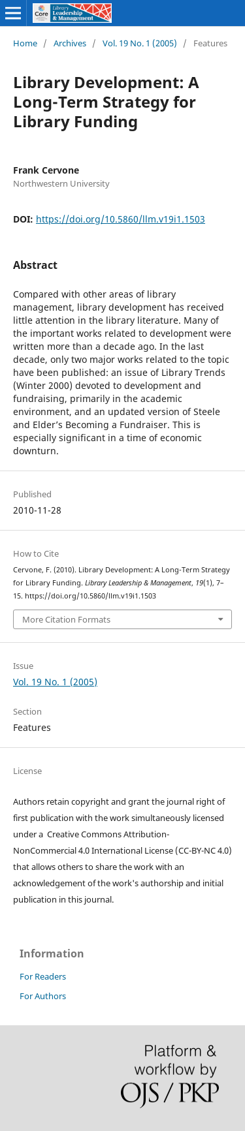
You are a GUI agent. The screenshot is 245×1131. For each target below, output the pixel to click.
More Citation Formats (66, 619)
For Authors (43, 996)
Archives (70, 43)
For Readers (43, 976)
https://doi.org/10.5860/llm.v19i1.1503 (120, 219)
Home (25, 43)
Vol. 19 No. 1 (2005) (140, 43)
